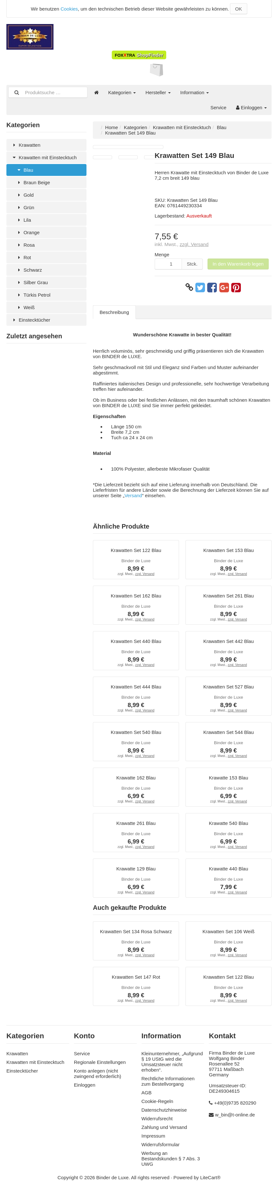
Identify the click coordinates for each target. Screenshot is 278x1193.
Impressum (153, 1136)
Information (194, 92)
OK (238, 9)
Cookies (69, 9)
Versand (133, 495)
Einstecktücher (30, 320)
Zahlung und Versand (164, 1127)
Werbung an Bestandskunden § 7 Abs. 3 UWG (171, 1158)
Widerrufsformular (161, 1144)
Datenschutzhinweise (164, 1110)
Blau (24, 170)
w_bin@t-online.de (235, 1114)
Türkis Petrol (33, 295)
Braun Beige (33, 182)
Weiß (25, 307)
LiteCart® (210, 1177)
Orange (27, 232)
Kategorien (122, 92)
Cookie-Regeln (157, 1101)
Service (218, 107)
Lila (23, 220)
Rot (23, 257)
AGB (147, 1092)
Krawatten (25, 145)
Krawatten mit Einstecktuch (44, 157)
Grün (25, 207)
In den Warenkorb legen (238, 264)
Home (111, 127)
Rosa (25, 245)
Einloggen (251, 107)
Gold (25, 195)
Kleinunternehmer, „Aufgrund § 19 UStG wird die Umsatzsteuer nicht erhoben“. (172, 1062)
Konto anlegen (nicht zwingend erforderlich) (97, 1073)
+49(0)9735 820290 (235, 1103)
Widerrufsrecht (157, 1118)
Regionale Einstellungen (100, 1062)
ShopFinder (139, 55)
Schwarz (29, 270)
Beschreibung (114, 312)
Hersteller (157, 92)
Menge (162, 254)
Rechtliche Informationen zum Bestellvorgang (168, 1081)
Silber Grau (32, 282)
